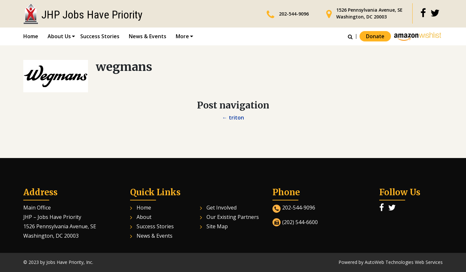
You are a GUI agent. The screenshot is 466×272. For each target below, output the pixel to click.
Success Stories (99, 36)
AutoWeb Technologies (389, 262)
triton (233, 117)
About (144, 217)
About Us (59, 36)
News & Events (147, 36)
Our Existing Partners (232, 217)
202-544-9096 (294, 14)
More (182, 36)
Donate (375, 36)
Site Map (217, 226)
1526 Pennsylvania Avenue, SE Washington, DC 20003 (369, 13)
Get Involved (221, 207)
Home (30, 36)
